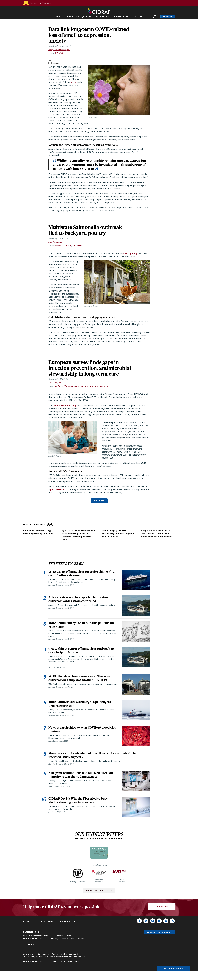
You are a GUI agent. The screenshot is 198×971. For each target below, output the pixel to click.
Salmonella (78, 245)
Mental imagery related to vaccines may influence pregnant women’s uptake (118, 533)
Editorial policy (45, 922)
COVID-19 (59, 53)
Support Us (161, 907)
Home (26, 922)
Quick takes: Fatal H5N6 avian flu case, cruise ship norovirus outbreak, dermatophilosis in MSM (78, 535)
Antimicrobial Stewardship (67, 386)
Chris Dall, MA (54, 383)
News (59, 16)
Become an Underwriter (99, 891)
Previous (48, 524)
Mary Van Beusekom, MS (59, 49)
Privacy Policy (73, 962)
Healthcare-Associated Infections (94, 386)
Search (155, 16)
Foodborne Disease (63, 245)
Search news (67, 922)
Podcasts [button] (101, 16)
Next (51, 524)
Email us (31, 945)
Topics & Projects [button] (78, 16)
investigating (130, 253)
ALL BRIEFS (99, 501)
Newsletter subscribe (159, 933)
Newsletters (122, 16)
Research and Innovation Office (36, 962)
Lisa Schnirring (55, 242)
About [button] (138, 16)
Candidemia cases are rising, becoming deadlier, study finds (38, 532)
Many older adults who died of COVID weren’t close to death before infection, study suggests (156, 533)
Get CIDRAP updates (174, 968)
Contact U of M (58, 962)
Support (167, 16)
